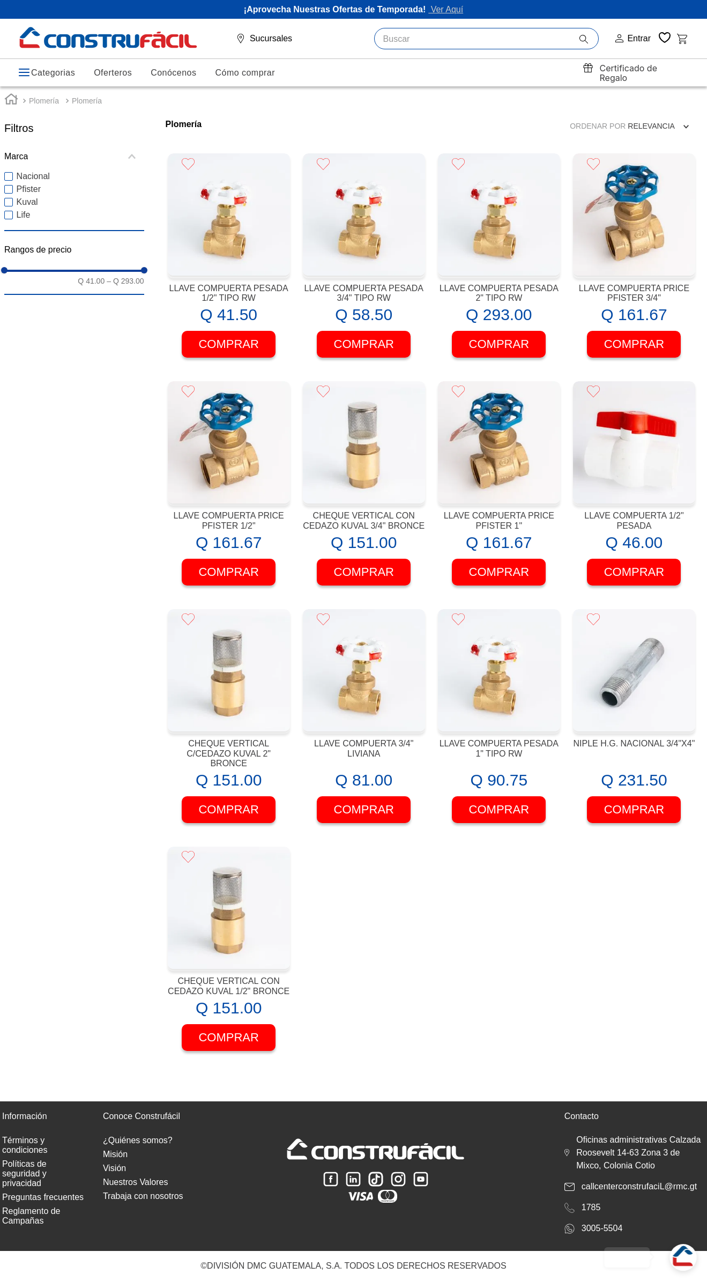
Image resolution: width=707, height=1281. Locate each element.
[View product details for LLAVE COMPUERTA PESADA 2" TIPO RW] (499, 264)
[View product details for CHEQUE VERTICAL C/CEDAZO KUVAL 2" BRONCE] (229, 724)
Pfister (29, 197)
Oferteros (113, 72)
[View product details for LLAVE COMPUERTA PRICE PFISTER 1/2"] (229, 491)
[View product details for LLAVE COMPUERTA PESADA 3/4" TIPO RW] (364, 264)
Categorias (53, 72)
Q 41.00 (91, 288)
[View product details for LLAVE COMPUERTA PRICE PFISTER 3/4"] (634, 264)
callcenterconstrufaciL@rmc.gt (639, 1186)
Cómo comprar (245, 72)
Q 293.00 (125, 288)
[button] (74, 164)
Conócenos (173, 72)
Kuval (27, 209)
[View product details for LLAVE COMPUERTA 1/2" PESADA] (634, 491)
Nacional (33, 184)
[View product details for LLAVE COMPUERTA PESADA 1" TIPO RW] (499, 724)
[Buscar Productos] (588, 39)
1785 (591, 1207)
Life (24, 222)
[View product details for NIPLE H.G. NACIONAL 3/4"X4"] (634, 724)
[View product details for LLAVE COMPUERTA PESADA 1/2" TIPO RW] (229, 264)
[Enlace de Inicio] (11, 108)
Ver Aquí (445, 9)
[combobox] (486, 38)
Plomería (44, 108)
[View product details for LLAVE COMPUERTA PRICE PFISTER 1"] (499, 491)
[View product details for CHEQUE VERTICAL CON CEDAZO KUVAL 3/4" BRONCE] (364, 491)
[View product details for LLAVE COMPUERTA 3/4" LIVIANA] (364, 724)
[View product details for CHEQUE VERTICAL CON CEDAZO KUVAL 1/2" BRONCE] (229, 957)
